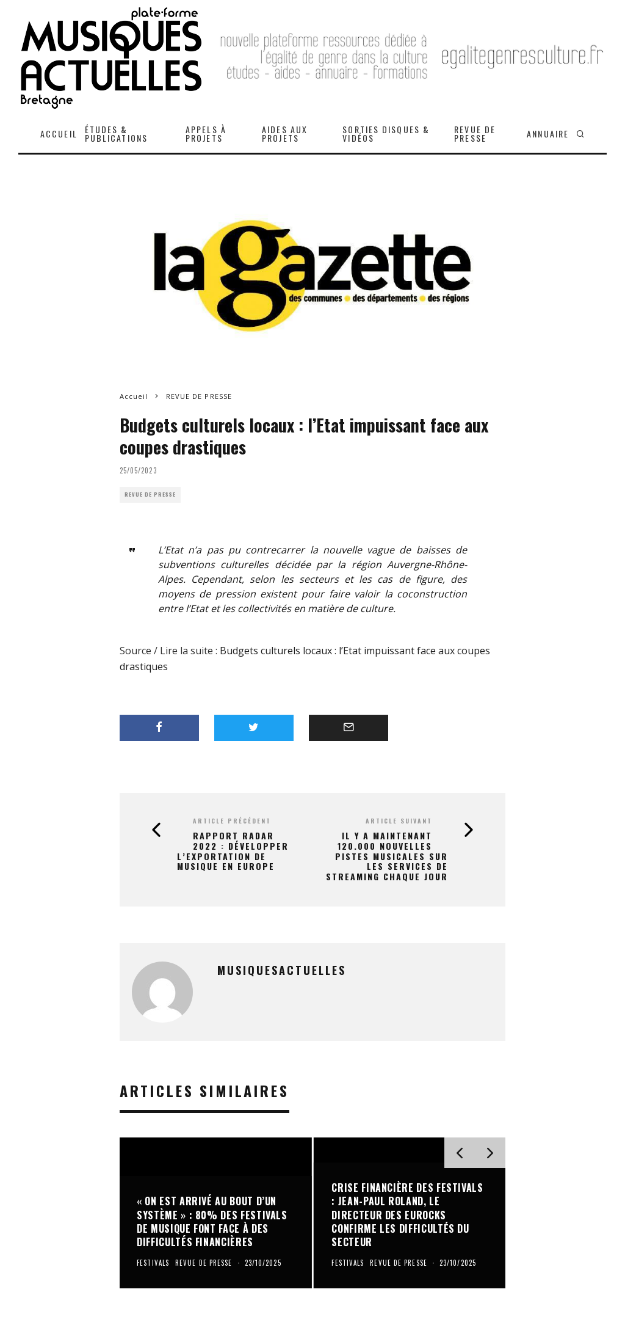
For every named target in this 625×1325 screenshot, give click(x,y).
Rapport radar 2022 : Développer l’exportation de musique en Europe (233, 851)
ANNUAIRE (548, 133)
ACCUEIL (59, 133)
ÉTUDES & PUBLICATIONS (116, 133)
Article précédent (232, 820)
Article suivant (399, 820)
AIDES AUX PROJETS (285, 133)
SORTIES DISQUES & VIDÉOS (386, 133)
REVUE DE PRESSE (475, 133)
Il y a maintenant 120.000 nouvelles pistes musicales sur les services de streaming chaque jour (387, 856)
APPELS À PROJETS (206, 133)
